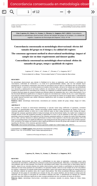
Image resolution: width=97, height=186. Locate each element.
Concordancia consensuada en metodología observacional (53, 4)
